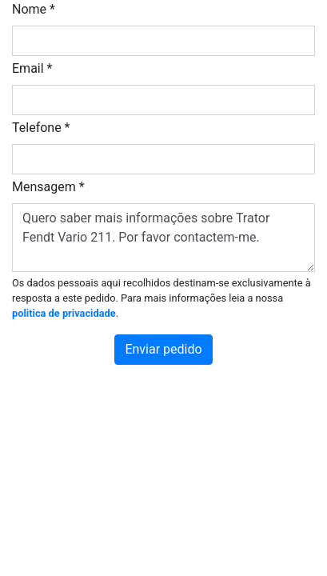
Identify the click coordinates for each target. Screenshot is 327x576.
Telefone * (41, 127)
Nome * (33, 9)
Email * (32, 68)
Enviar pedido (163, 349)
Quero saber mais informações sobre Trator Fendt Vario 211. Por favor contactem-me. (163, 237)
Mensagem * (48, 186)
